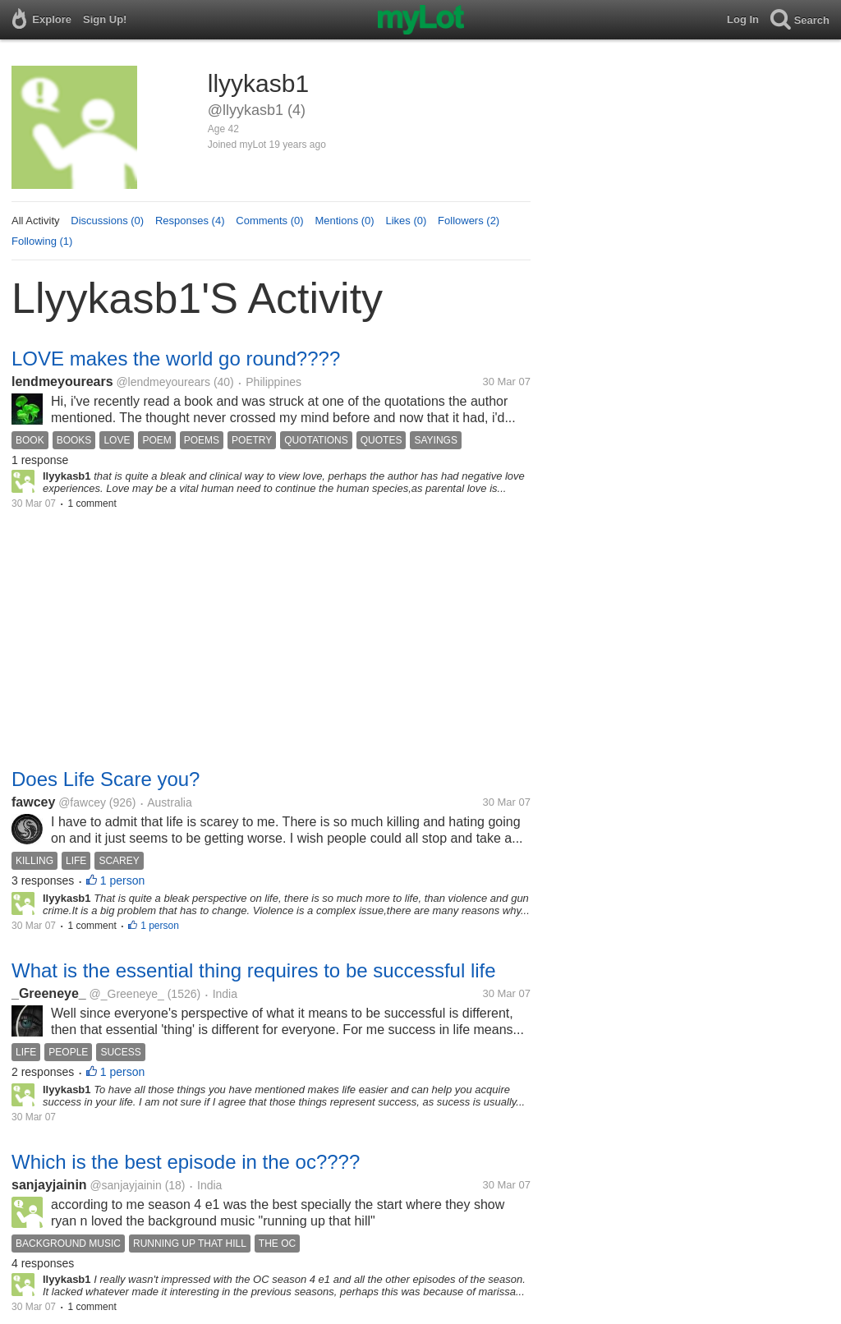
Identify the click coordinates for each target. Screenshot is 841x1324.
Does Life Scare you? (105, 779)
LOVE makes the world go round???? (175, 358)
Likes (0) (405, 220)
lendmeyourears (62, 381)
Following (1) (41, 241)
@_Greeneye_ (127, 993)
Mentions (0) (344, 220)
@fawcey (82, 802)
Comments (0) (269, 220)
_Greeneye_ (48, 993)
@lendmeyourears (163, 381)
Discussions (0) (107, 220)
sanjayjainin (49, 1185)
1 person (122, 880)
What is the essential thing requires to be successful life (253, 970)
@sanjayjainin (125, 1185)
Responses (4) (190, 220)
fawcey (33, 802)
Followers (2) (468, 220)
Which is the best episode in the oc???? (185, 1162)
